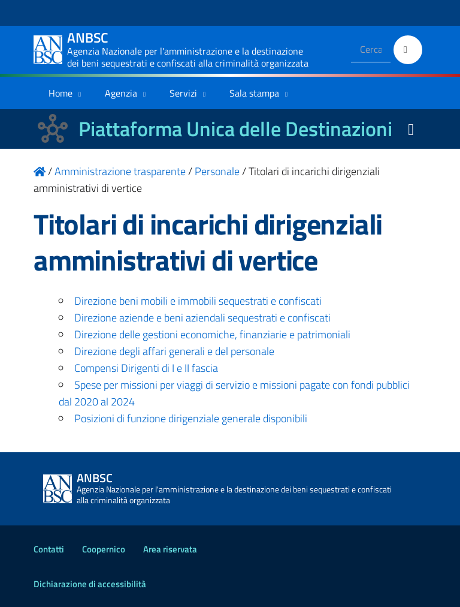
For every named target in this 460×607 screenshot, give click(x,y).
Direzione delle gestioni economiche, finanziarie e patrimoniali (212, 334)
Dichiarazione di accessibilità (90, 584)
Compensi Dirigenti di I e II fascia (146, 368)
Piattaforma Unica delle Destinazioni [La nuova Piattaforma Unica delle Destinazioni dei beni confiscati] (235, 128)
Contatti (49, 549)
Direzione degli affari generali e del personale (174, 351)
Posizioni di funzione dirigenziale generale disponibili (190, 418)
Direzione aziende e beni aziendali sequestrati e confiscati (202, 317)
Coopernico (103, 549)
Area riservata (170, 549)
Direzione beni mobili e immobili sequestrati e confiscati (198, 301)
